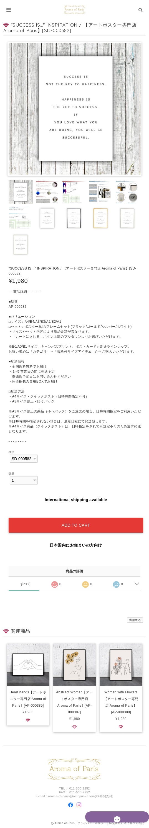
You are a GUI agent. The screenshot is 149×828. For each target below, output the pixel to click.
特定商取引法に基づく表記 (126, 823)
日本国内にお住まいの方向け (76, 545)
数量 (11, 473)
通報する (135, 620)
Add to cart (76, 525)
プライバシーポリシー (92, 823)
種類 (11, 451)
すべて (25, 584)
